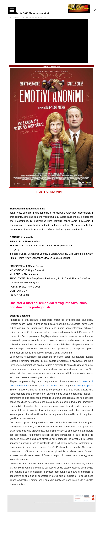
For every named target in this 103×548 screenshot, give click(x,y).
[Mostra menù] (12, 10)
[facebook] (42, 6)
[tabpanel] (51, 340)
